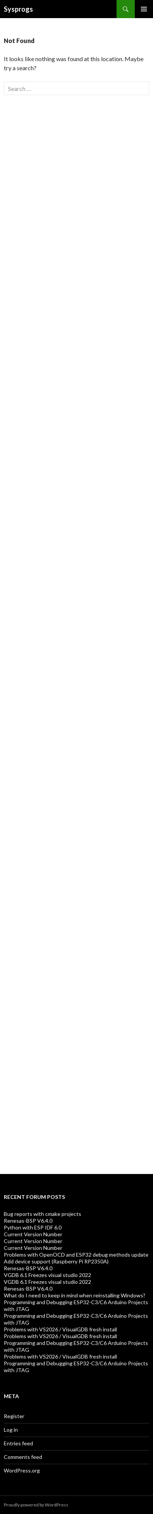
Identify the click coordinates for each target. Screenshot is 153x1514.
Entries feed (18, 1443)
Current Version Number (33, 1234)
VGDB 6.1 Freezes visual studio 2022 (47, 1275)
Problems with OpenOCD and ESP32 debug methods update (76, 1254)
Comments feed (23, 1457)
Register (14, 1416)
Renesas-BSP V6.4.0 (28, 1220)
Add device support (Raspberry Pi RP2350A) (56, 1261)
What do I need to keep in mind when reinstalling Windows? (74, 1295)
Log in (11, 1429)
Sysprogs (18, 9)
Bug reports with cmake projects (42, 1214)
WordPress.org (22, 1470)
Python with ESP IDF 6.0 (33, 1227)
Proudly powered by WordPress (36, 1505)
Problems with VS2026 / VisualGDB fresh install (60, 1329)
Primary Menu (144, 9)
